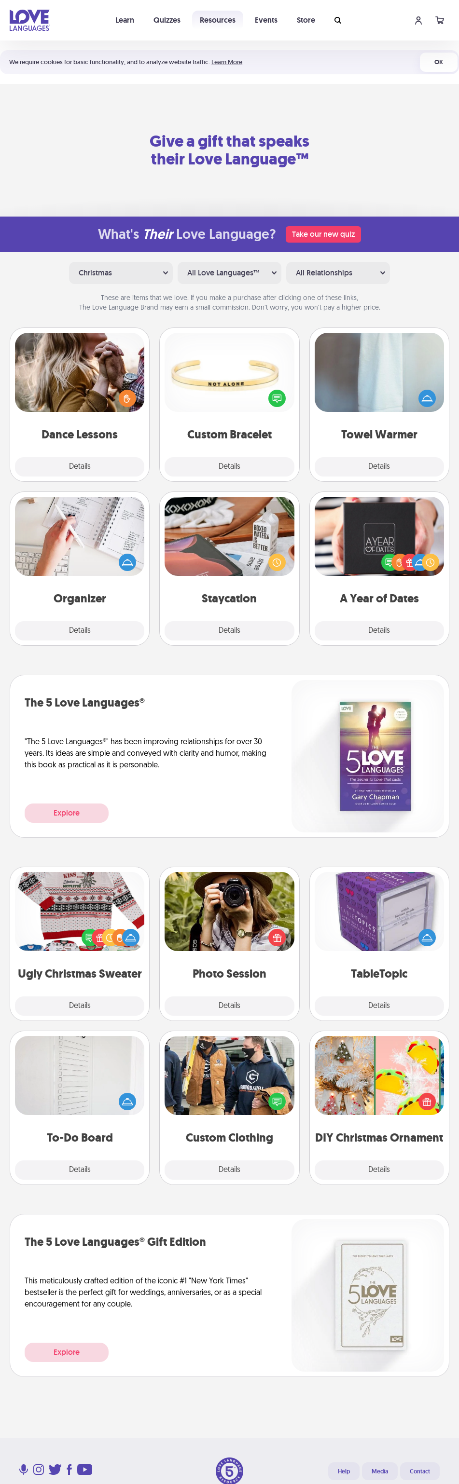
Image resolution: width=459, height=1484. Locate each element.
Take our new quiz (323, 234)
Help (344, 1471)
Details (80, 467)
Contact (420, 1471)
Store (306, 20)
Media (380, 1471)
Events (266, 20)
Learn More (226, 62)
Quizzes (167, 20)
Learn (124, 20)
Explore (67, 813)
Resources (218, 20)
